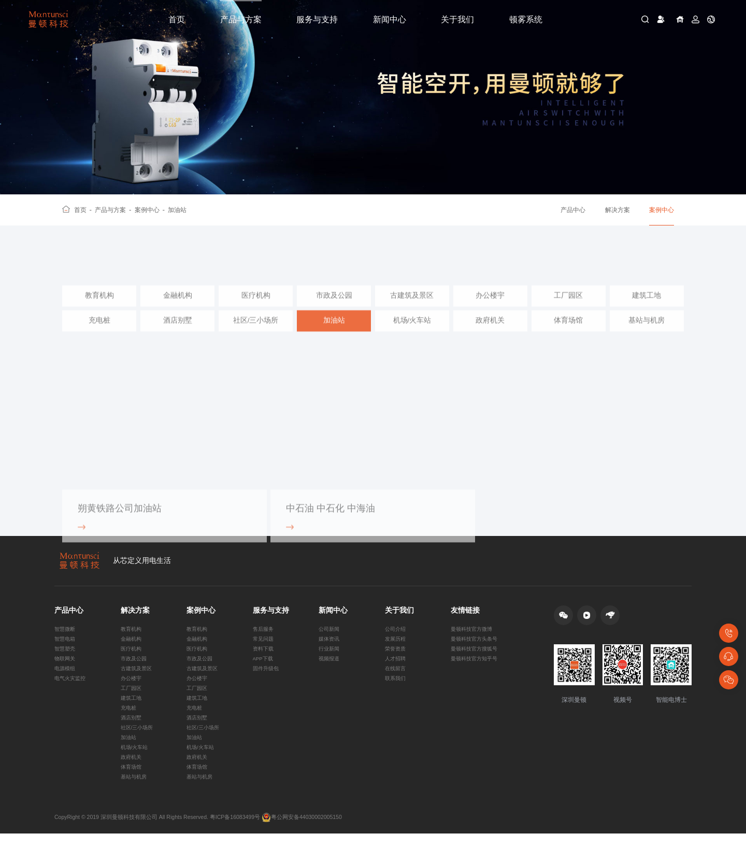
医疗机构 (255, 309)
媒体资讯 (330, 651)
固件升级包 (267, 684)
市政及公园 (334, 309)
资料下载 (264, 662)
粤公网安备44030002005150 (302, 845)
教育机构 (99, 309)
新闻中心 (389, 19)
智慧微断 (65, 641)
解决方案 (617, 210)
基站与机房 (646, 333)
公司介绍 (396, 641)
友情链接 (465, 622)
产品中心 (573, 210)
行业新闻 (330, 662)
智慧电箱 (65, 651)
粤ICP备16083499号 (235, 845)
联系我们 (396, 695)
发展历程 (396, 651)
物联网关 (65, 673)
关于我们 (457, 19)
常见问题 (264, 651)
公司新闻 (330, 641)
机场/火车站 (412, 333)
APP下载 (264, 673)
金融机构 (177, 309)
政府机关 (490, 333)
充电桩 (99, 333)
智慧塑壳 (65, 662)
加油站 (177, 210)
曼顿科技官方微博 (473, 641)
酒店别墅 (177, 333)
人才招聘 (396, 673)
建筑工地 (646, 309)
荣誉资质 (396, 662)
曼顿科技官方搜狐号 (476, 662)
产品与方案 (241, 19)
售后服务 (264, 641)
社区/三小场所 (256, 333)
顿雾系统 (525, 19)
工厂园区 (568, 309)
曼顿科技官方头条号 (476, 651)
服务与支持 (317, 19)
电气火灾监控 (71, 695)
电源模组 (65, 684)
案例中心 (150, 209)
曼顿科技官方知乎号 (476, 673)
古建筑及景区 (412, 309)
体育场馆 (568, 333)
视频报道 (330, 673)
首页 (176, 19)
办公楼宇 (490, 309)
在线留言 (396, 684)
